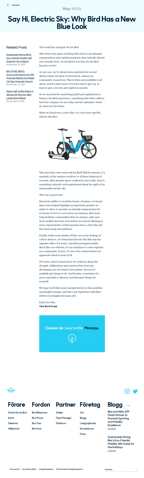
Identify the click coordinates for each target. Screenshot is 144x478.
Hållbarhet (13, 428)
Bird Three (37, 417)
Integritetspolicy (46, 469)
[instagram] (127, 392)
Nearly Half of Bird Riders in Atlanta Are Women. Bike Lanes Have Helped (19, 94)
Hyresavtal (14, 469)
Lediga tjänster (88, 423)
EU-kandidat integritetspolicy (70, 469)
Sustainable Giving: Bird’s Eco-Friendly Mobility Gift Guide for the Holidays (19, 58)
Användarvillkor (29, 469)
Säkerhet (13, 423)
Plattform (61, 423)
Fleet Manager (64, 417)
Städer (59, 412)
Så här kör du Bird (17, 412)
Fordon (41, 404)
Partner (66, 404)
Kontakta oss (87, 428)
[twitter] (135, 392)
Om (82, 412)
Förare (16, 404)
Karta (11, 417)
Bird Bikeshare (39, 412)
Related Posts (16, 47)
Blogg (83, 417)
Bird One (36, 428)
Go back (16, 5)
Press (83, 434)
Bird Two (36, 423)
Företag (90, 404)
